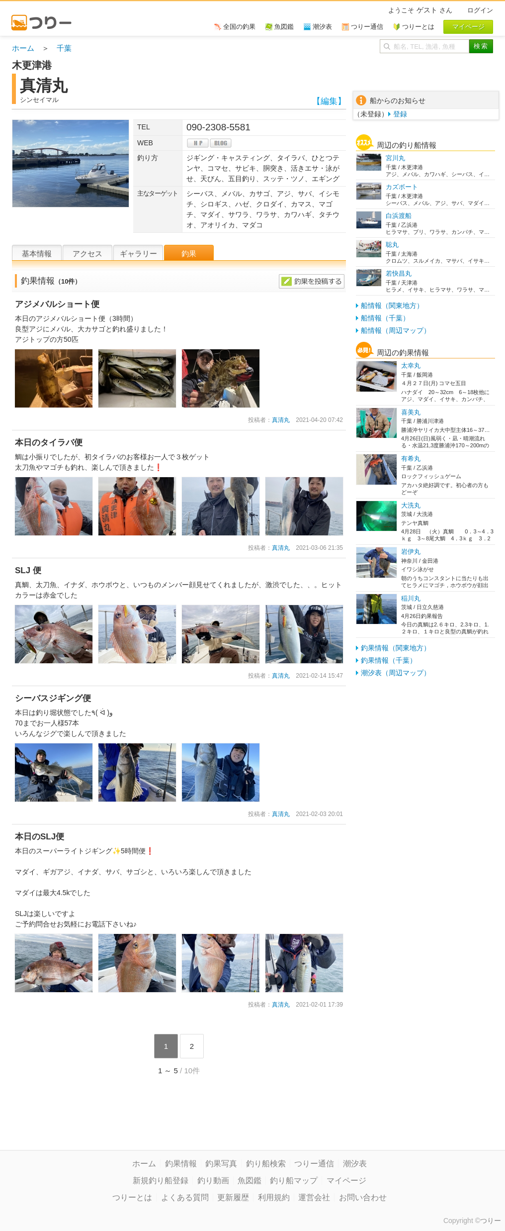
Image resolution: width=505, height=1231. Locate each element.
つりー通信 (314, 1163)
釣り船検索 (266, 1163)
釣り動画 (213, 1180)
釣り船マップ (294, 1180)
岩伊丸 (411, 551)
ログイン (480, 10)
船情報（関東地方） (392, 305)
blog (220, 143)
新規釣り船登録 (160, 1180)
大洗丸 (411, 505)
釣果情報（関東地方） (395, 648)
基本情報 (37, 253)
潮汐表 (355, 1163)
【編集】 (329, 101)
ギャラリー (138, 253)
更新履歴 (233, 1197)
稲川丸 (411, 598)
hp (197, 143)
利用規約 (274, 1197)
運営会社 (314, 1197)
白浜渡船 (399, 215)
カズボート (402, 187)
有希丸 (411, 458)
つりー (490, 1221)
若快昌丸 (399, 273)
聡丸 (392, 244)
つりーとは (132, 1197)
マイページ (346, 1180)
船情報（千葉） (385, 318)
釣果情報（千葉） (389, 660)
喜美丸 (411, 412)
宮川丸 (395, 158)
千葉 (64, 48)
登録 (400, 114)
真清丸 (281, 419)
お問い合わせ (363, 1197)
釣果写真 (221, 1163)
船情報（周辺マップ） (395, 330)
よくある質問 (185, 1197)
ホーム (23, 48)
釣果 (188, 253)
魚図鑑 (249, 1180)
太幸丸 (411, 365)
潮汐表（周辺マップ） (395, 673)
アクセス (87, 253)
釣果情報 (181, 1163)
